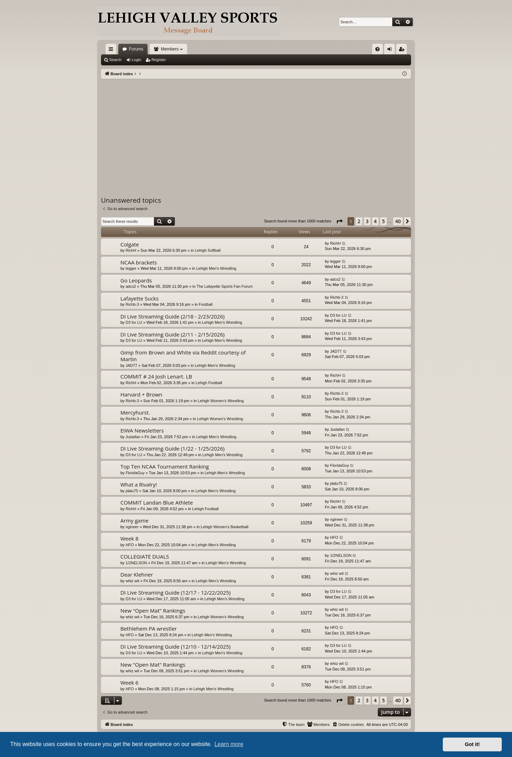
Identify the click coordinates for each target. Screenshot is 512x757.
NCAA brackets (138, 262)
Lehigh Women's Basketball (224, 527)
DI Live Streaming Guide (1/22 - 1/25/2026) (172, 448)
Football (206, 304)
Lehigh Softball (208, 250)
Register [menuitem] (403, 50)
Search (115, 60)
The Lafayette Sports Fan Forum (225, 286)
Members (170, 49)
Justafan (133, 437)
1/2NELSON (136, 563)
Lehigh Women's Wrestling (221, 401)
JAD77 (131, 365)
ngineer (132, 527)
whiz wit (132, 581)
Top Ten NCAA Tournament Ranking (164, 466)
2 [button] (359, 221)
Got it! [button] (472, 744)
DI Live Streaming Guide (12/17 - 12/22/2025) (175, 592)
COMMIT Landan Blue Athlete (156, 502)
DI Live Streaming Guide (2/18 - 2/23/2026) (172, 316)
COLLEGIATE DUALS (144, 556)
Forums (136, 49)
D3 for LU (134, 322)
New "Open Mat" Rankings (152, 610)
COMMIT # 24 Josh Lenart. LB (156, 376)
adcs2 (131, 286)
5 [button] (383, 221)
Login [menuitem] (391, 50)
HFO (130, 545)
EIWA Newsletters (142, 430)
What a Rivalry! (138, 484)
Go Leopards (136, 280)
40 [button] (398, 221)
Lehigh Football (209, 383)
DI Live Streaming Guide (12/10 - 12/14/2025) (175, 646)
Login (136, 60)
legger (131, 268)
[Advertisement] (256, 131)
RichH (131, 250)
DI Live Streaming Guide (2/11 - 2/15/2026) (172, 334)
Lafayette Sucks (139, 298)
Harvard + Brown (141, 394)
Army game (134, 520)
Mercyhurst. (135, 412)
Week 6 (129, 682)
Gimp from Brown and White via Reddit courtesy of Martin (183, 356)
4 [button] (375, 221)
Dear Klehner (136, 574)
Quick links (112, 50)
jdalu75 (132, 491)
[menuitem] (377, 49)
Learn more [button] (228, 744)
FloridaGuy (135, 473)
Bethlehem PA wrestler (148, 628)
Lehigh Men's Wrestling (216, 268)
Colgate (129, 244)
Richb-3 (132, 304)
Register (158, 60)
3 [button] (367, 221)
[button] (339, 221)
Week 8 (129, 538)
